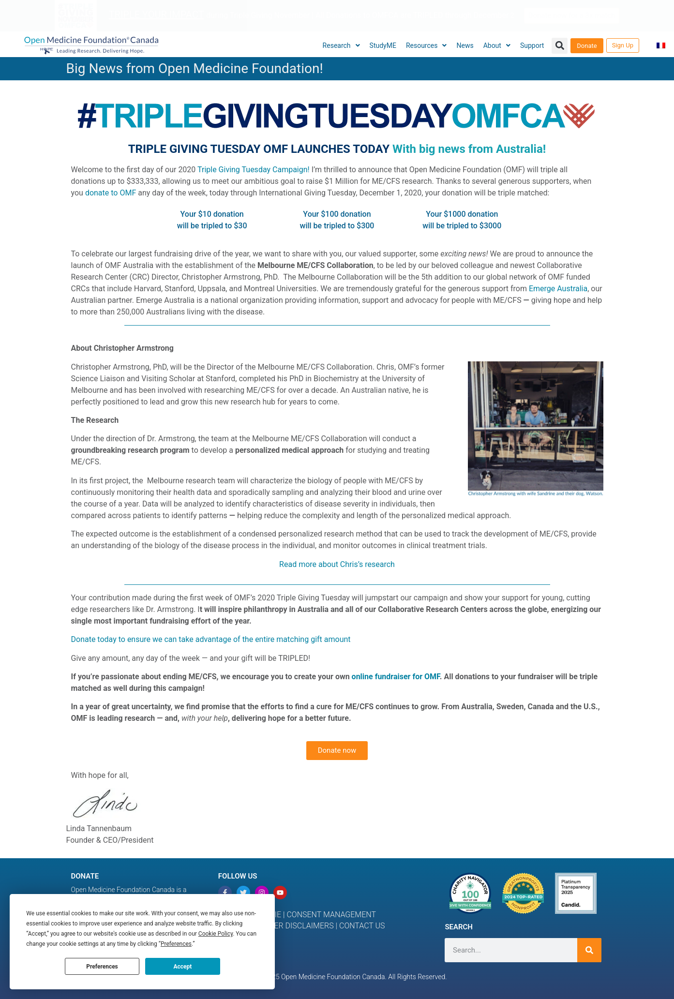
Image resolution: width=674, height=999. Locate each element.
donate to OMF (110, 192)
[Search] (589, 950)
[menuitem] (661, 45)
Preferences (102, 966)
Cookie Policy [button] (215, 933)
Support (532, 45)
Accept (182, 966)
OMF (432, 676)
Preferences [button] (176, 943)
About (496, 45)
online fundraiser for (388, 676)
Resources (426, 45)
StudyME (383, 45)
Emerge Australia (558, 288)
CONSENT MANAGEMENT (331, 914)
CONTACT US (362, 925)
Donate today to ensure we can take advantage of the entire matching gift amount (211, 639)
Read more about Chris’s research (337, 564)
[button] (560, 46)
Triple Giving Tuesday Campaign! (253, 169)
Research (341, 45)
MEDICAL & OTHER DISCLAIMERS (277, 925)
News (464, 45)
